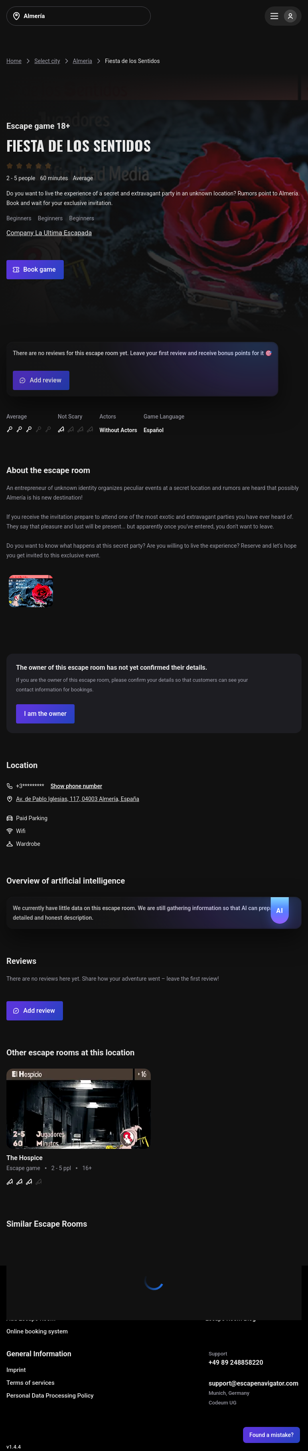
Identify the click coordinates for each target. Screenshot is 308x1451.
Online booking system (37, 1331)
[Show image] (30, 592)
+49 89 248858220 (236, 1362)
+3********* (30, 786)
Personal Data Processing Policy (49, 1395)
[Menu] (283, 16)
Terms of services (30, 1382)
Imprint (16, 1370)
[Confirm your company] (45, 713)
